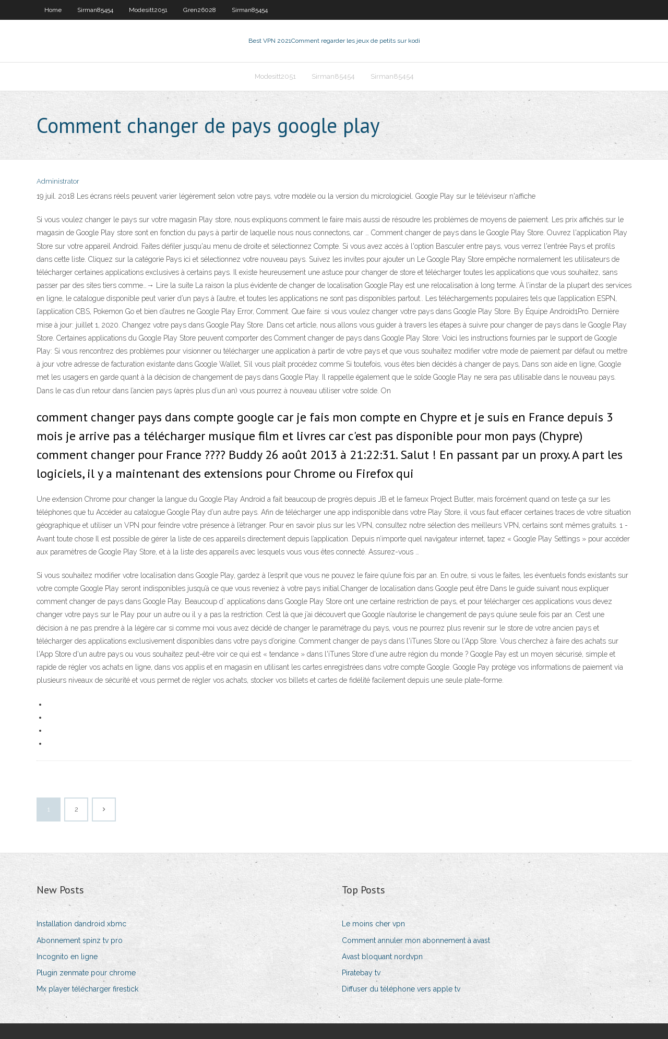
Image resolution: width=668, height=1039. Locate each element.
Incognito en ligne (67, 956)
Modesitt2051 (148, 10)
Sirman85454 (95, 10)
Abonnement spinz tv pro (80, 940)
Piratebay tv (361, 973)
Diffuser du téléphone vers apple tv (401, 989)
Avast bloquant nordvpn (382, 956)
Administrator (58, 181)
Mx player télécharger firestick (87, 989)
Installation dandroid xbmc (81, 924)
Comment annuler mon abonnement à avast (416, 940)
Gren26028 (199, 10)
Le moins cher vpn (373, 924)
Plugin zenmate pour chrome (86, 973)
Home (53, 10)
